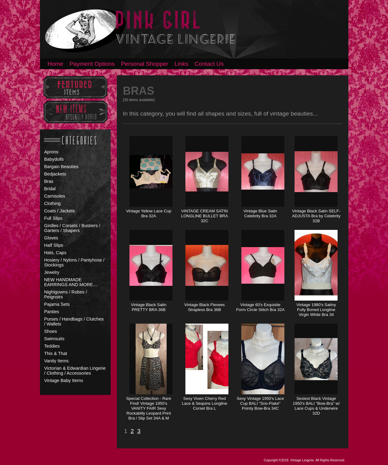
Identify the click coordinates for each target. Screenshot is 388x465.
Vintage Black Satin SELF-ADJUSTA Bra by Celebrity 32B (316, 216)
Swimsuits (54, 338)
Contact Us (209, 64)
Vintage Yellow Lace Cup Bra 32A (148, 213)
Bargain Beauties (61, 166)
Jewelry (52, 272)
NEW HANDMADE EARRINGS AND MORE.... (71, 282)
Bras (48, 181)
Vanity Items (56, 360)
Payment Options (92, 64)
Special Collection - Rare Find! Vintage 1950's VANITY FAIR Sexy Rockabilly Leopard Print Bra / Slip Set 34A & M (148, 408)
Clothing (52, 203)
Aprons (51, 151)
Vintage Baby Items (63, 380)
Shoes (50, 331)
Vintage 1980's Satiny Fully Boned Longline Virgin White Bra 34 (316, 309)
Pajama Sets (57, 304)
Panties (51, 311)
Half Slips (53, 245)
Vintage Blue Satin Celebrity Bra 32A (260, 213)
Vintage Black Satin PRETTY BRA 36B (148, 307)
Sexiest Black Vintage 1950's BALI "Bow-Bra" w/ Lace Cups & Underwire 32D (316, 406)
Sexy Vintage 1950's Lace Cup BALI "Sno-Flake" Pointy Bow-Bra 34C (260, 403)
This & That (55, 353)
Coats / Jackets (59, 210)
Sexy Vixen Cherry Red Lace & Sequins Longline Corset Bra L (204, 403)
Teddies (52, 346)
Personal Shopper (144, 64)
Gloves (51, 237)
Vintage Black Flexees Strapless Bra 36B (204, 307)
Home (55, 64)
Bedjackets (55, 173)
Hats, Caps (55, 252)
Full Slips (53, 218)
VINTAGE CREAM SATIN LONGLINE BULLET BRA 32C (204, 216)
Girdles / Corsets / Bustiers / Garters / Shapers (72, 228)
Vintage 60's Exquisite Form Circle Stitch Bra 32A (260, 307)
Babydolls (54, 159)
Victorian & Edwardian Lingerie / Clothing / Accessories (75, 371)
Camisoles (54, 196)
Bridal (50, 188)
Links (181, 64)
